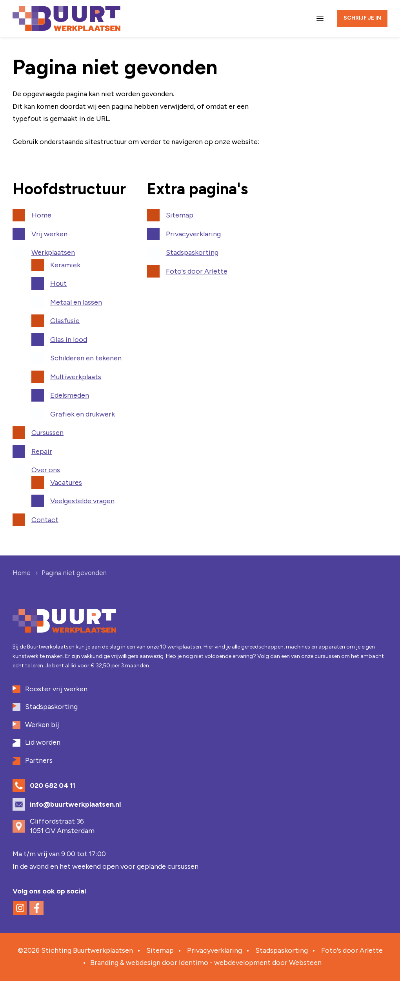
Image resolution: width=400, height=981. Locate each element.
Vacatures (66, 482)
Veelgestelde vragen (82, 501)
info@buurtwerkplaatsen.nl (75, 804)
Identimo (193, 962)
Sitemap (179, 215)
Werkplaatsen (53, 252)
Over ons (45, 470)
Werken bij (42, 724)
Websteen (305, 962)
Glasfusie (65, 320)
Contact (44, 519)
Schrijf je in (362, 18)
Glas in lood (68, 339)
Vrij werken (49, 234)
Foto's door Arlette (196, 271)
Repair (41, 451)
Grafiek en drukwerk (82, 414)
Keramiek (65, 265)
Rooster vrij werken (56, 689)
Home (41, 215)
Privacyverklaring (193, 234)
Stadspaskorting (192, 252)
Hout (58, 283)
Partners (39, 760)
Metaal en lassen (76, 302)
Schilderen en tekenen (86, 358)
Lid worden (42, 742)
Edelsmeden (69, 395)
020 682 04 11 (52, 785)
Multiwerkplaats (75, 377)
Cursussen (47, 432)
